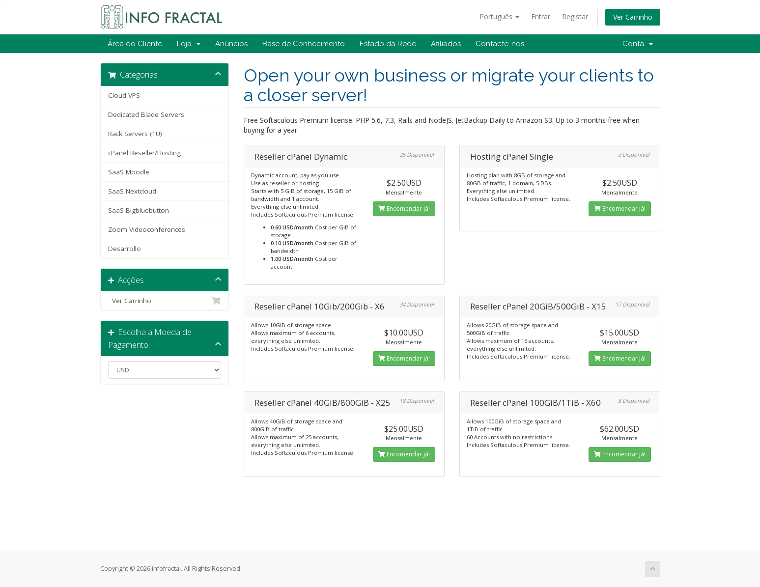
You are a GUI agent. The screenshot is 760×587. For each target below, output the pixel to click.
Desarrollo (124, 248)
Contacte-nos (500, 43)
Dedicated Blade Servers (146, 114)
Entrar (540, 16)
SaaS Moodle (128, 172)
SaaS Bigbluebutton (138, 210)
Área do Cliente (135, 43)
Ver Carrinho (632, 17)
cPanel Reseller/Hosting (144, 152)
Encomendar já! (404, 208)
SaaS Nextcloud (132, 191)
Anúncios (231, 43)
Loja (188, 43)
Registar (575, 16)
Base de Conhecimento (303, 43)
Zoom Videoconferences (146, 229)
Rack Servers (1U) (135, 133)
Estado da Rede (388, 43)
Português (499, 16)
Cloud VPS (124, 95)
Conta (637, 43)
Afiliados (446, 43)
